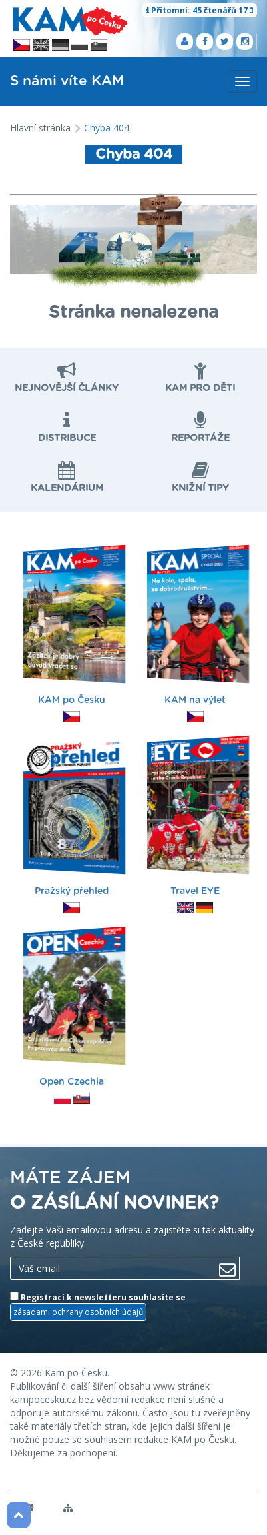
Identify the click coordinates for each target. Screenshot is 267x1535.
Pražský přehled (73, 817)
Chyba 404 (106, 127)
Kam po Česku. (77, 1372)
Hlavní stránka (40, 127)
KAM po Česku (73, 626)
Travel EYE (197, 817)
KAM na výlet (197, 626)
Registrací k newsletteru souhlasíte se (98, 1306)
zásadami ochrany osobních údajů (78, 1312)
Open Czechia (73, 1008)
